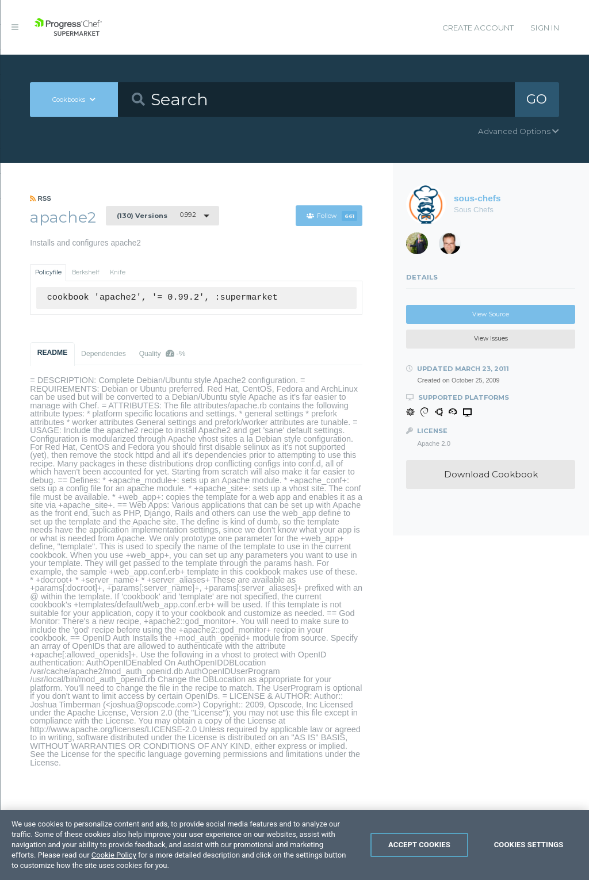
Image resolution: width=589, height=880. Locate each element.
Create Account (478, 27)
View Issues (491, 338)
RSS (40, 198)
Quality (162, 353)
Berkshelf (86, 272)
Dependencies (103, 354)
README (52, 353)
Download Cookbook (491, 474)
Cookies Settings (529, 850)
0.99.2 (156, 215)
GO (536, 99)
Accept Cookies (419, 850)
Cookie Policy (113, 860)
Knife (117, 272)
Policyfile (48, 272)
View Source (490, 314)
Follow (332, 216)
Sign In (544, 27)
